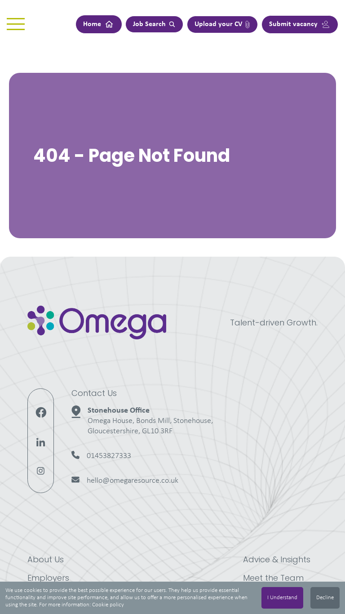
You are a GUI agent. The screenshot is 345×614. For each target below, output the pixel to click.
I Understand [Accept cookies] (282, 598)
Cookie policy (108, 605)
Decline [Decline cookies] (325, 598)
